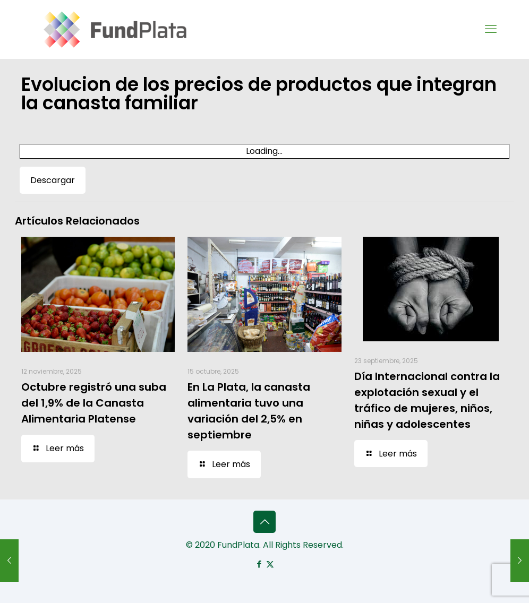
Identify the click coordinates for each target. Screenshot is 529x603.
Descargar (52, 180)
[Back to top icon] (264, 522)
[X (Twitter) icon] (270, 564)
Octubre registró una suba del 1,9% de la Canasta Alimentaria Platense (93, 403)
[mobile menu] (491, 29)
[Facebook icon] (259, 564)
